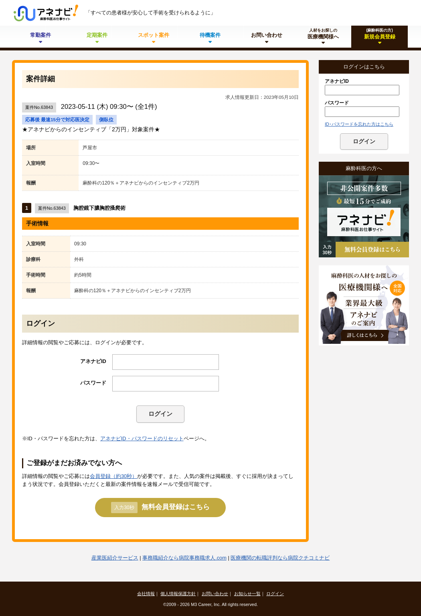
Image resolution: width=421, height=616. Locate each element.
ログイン (160, 414)
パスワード (93, 383)
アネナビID (93, 361)
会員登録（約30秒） (113, 476)
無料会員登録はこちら (160, 507)
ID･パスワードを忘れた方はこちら (359, 124)
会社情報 (146, 593)
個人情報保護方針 (178, 593)
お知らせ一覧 (247, 593)
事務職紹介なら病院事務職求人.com (184, 558)
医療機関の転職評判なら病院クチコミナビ (280, 558)
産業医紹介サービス (114, 558)
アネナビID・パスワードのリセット (142, 438)
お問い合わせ (215, 593)
